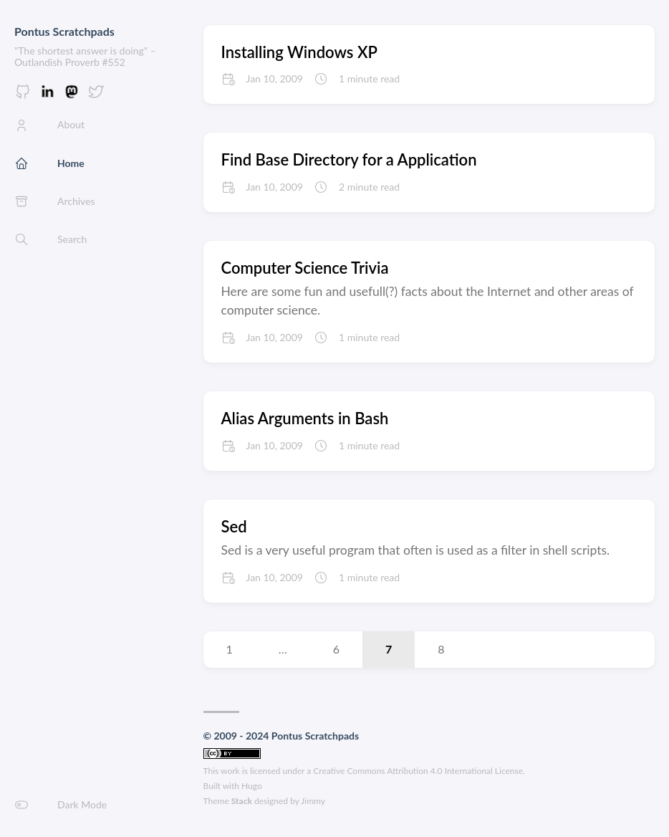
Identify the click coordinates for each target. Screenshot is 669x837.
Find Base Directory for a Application (349, 159)
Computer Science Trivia (305, 267)
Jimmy (313, 800)
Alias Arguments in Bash (305, 418)
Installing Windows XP (299, 52)
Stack (241, 800)
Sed (234, 526)
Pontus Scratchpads (64, 31)
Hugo (251, 785)
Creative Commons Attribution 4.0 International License (418, 770)
